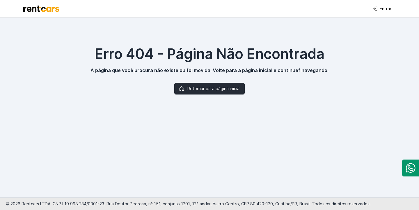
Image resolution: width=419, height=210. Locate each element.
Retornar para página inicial (209, 89)
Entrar (381, 9)
